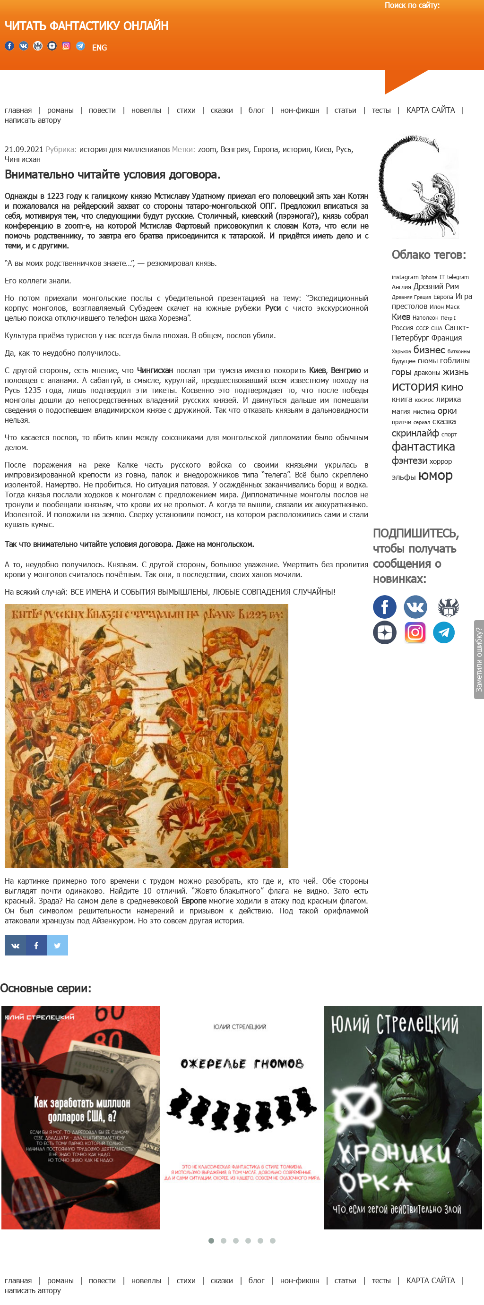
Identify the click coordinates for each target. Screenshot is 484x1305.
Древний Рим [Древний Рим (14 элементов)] (436, 286)
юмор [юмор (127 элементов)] (435, 474)
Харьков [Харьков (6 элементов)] (401, 351)
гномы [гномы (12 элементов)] (428, 360)
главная (18, 110)
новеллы (146, 110)
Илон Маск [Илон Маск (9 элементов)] (444, 306)
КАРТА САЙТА (430, 110)
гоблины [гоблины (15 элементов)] (455, 360)
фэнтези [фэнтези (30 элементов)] (409, 459)
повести (102, 110)
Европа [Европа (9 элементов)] (443, 296)
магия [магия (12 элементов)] (401, 411)
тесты (381, 110)
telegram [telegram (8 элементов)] (458, 277)
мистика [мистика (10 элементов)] (424, 411)
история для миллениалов (124, 149)
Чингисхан (23, 159)
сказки (222, 110)
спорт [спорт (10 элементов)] (449, 434)
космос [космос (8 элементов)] (424, 399)
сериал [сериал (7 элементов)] (422, 422)
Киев (323, 149)
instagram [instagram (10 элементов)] (405, 277)
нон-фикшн (300, 110)
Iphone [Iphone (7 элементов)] (429, 277)
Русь (343, 149)
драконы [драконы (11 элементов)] (427, 372)
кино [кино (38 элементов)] (452, 386)
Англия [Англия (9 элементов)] (401, 286)
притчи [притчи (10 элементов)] (401, 422)
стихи (186, 110)
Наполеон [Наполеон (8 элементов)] (426, 317)
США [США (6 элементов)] (436, 328)
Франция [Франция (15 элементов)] (447, 337)
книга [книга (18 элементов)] (402, 398)
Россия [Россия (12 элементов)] (403, 327)
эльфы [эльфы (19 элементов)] (404, 476)
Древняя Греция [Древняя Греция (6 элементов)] (411, 297)
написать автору (33, 120)
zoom (207, 149)
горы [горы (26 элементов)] (402, 371)
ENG (98, 47)
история (296, 149)
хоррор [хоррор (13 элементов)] (441, 461)
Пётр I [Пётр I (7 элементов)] (448, 318)
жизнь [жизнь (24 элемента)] (456, 371)
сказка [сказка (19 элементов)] (444, 421)
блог (257, 110)
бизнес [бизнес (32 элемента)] (429, 348)
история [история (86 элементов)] (415, 385)
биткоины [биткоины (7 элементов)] (459, 351)
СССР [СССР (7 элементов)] (422, 328)
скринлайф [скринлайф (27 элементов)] (415, 432)
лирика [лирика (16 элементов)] (448, 399)
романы (60, 110)
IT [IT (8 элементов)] (442, 277)
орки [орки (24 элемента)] (447, 410)
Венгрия (235, 149)
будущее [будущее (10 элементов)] (403, 361)
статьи (345, 110)
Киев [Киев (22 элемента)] (401, 316)
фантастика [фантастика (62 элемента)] (423, 445)
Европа (265, 149)
